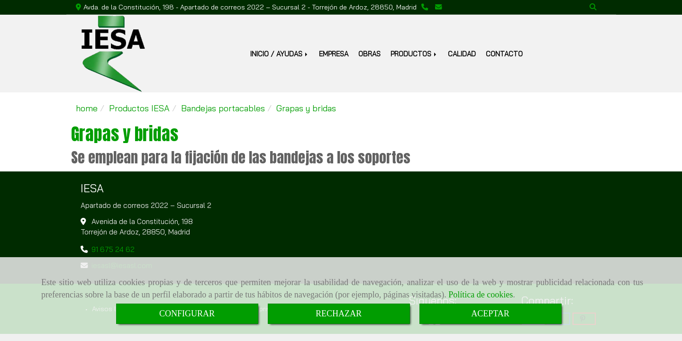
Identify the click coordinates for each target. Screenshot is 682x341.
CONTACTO (504, 53)
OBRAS (369, 53)
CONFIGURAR (187, 313)
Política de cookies (480, 294)
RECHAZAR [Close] (339, 313)
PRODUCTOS (414, 53)
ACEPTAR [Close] (490, 313)
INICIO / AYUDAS (279, 53)
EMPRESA (333, 53)
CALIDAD (462, 53)
